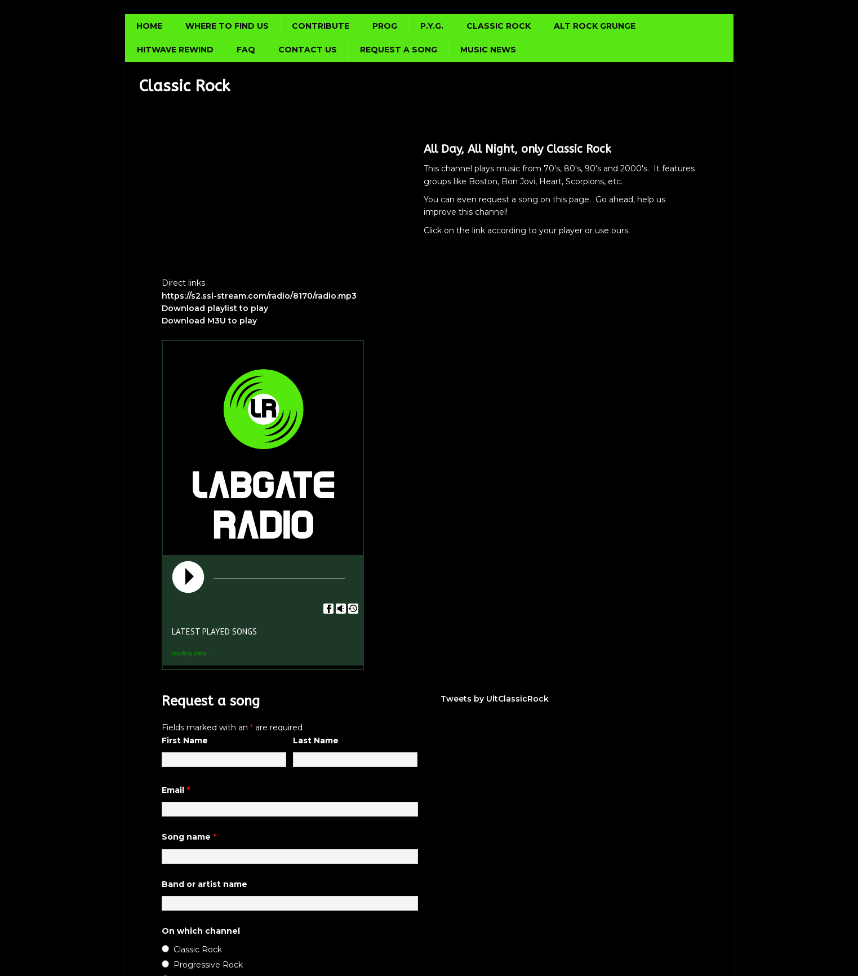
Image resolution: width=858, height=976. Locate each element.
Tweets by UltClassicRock (495, 699)
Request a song (398, 50)
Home (149, 26)
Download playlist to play (215, 308)
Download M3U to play (209, 321)
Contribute (320, 26)
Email (176, 790)
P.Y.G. (431, 26)
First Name (185, 740)
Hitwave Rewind (175, 50)
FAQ (246, 50)
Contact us (307, 50)
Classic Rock (498, 26)
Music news (488, 50)
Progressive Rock (208, 965)
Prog (384, 26)
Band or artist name (204, 884)
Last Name (316, 740)
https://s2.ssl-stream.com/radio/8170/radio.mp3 (259, 296)
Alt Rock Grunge (594, 26)
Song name (189, 837)
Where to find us (227, 26)
